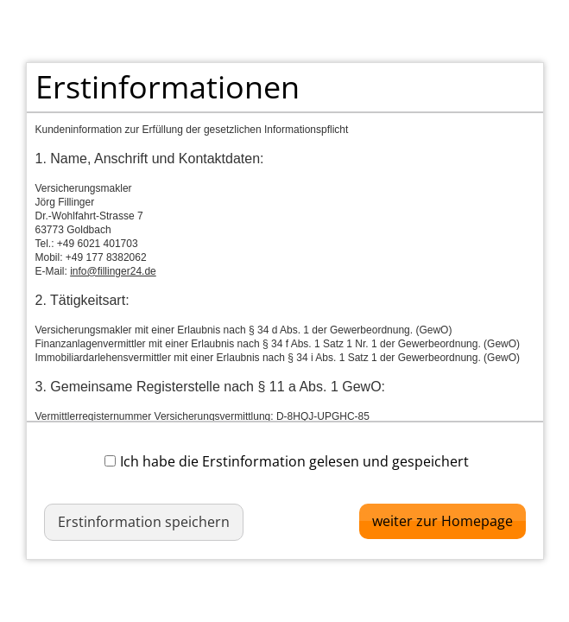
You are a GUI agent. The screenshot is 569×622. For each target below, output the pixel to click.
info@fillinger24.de (113, 271)
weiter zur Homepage (442, 520)
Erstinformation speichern (144, 521)
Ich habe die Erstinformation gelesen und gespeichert (286, 461)
